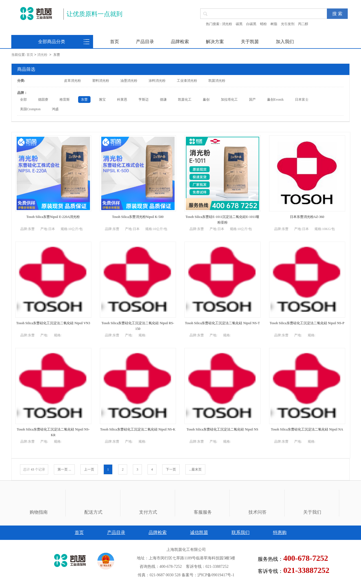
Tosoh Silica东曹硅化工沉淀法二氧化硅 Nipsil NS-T (222, 323)
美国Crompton (30, 109)
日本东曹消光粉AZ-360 (307, 217)
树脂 (273, 24)
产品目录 (145, 41)
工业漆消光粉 (187, 81)
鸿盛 (55, 109)
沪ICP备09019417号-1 (215, 575)
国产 (252, 99)
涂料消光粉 (157, 81)
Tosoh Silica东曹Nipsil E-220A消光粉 (53, 217)
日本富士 (302, 99)
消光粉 (227, 24)
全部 (23, 99)
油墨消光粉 (128, 81)
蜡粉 (263, 24)
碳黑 (239, 24)
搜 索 (337, 13)
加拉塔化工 (229, 99)
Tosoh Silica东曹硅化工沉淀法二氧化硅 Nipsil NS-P (307, 323)
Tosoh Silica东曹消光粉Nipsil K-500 (138, 217)
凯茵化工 (184, 99)
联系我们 (241, 532)
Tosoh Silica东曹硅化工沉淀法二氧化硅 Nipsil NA (307, 429)
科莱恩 (122, 99)
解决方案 (215, 41)
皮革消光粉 (72, 81)
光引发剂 (287, 24)
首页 (114, 41)
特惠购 (280, 532)
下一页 (171, 469)
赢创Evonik (275, 99)
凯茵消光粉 (216, 81)
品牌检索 (180, 41)
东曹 (84, 99)
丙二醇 (303, 24)
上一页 (89, 469)
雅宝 (102, 99)
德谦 (163, 99)
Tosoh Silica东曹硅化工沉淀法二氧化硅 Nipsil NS (222, 429)
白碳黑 (251, 24)
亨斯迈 (143, 99)
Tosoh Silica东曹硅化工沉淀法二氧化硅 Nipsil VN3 (53, 323)
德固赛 (43, 99)
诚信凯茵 (199, 532)
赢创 (206, 99)
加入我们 (285, 41)
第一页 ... (64, 469)
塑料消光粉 (100, 81)
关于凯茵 (250, 41)
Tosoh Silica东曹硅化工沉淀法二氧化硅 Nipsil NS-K (137, 429)
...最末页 (195, 469)
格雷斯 (65, 99)
